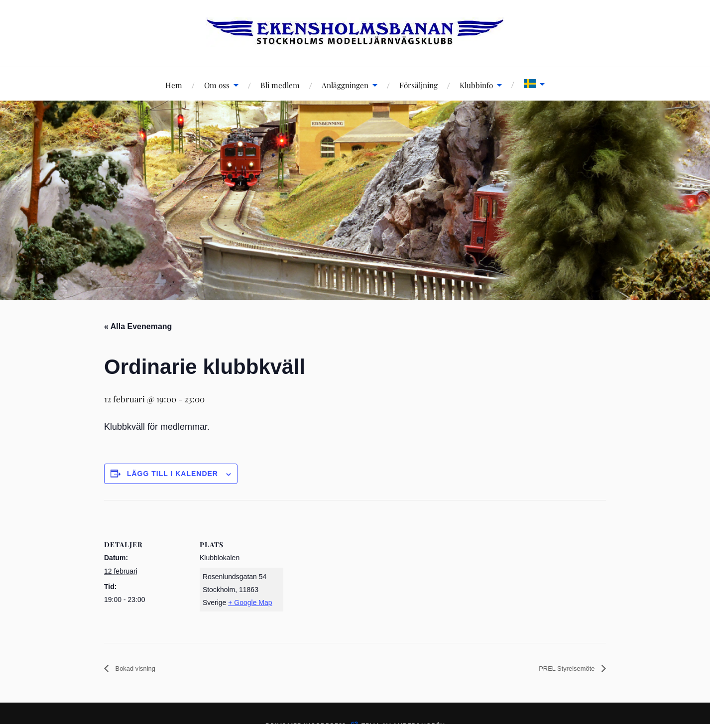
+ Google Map (250, 602)
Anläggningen (345, 85)
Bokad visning (139, 668)
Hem (173, 85)
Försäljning (418, 85)
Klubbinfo (476, 85)
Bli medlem (280, 85)
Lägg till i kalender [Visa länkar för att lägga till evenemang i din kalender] (172, 474)
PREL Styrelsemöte (560, 668)
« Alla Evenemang (138, 326)
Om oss (217, 85)
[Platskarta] (347, 568)
